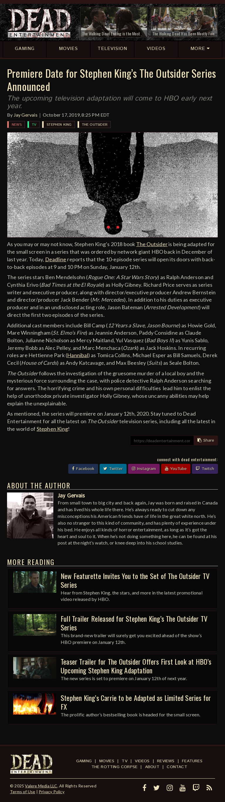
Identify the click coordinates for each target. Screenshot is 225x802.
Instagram (144, 469)
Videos (142, 761)
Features (192, 761)
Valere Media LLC (41, 785)
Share (205, 440)
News (17, 124)
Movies (106, 761)
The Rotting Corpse (114, 767)
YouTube (176, 469)
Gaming (84, 761)
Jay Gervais (26, 114)
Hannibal (77, 355)
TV (34, 124)
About (152, 767)
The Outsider (95, 124)
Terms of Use (22, 791)
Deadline (56, 259)
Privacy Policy (51, 791)
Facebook (83, 469)
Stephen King (59, 124)
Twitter (113, 469)
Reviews (165, 761)
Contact (177, 767)
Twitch (205, 469)
